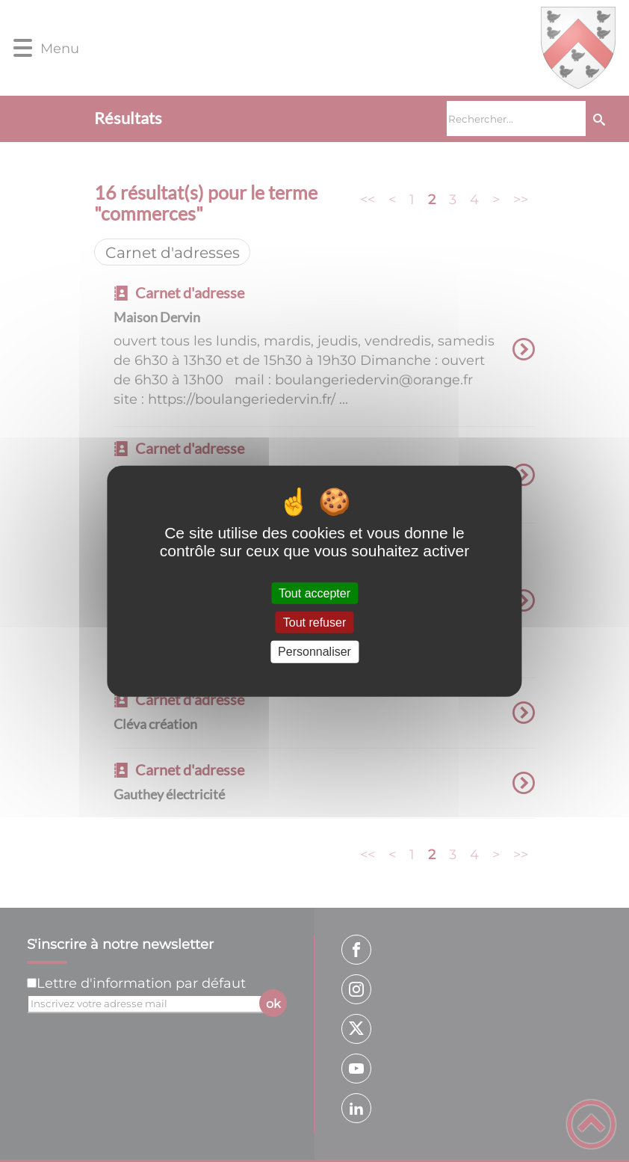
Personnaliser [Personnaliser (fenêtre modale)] (314, 651)
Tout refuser (314, 622)
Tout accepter (314, 593)
